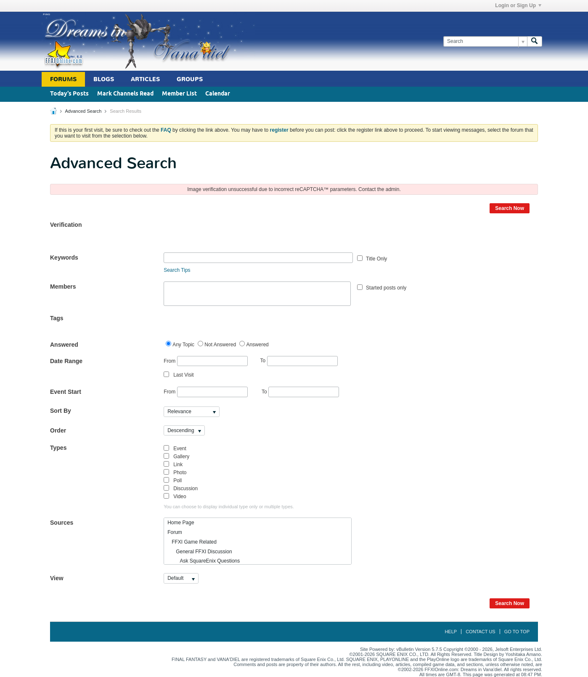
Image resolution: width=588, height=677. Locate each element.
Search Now (509, 208)
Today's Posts (69, 94)
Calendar (217, 94)
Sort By (60, 410)
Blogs (103, 79)
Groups (190, 79)
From (205, 361)
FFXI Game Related (192, 542)
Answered (64, 344)
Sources (61, 522)
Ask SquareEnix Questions (203, 561)
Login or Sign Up (518, 5)
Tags (57, 318)
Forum (174, 532)
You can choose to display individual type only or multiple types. (229, 506)
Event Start (65, 391)
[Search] (485, 41)
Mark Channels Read (125, 94)
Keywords (64, 257)
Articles (145, 79)
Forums (63, 79)
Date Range (66, 361)
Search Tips (177, 270)
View (57, 578)
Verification (66, 224)
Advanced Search (83, 111)
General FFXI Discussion (199, 552)
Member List (179, 94)
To (299, 361)
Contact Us (480, 631)
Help (451, 631)
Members (63, 286)
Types (58, 447)
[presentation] (227, 236)
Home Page (180, 523)
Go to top (517, 631)
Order (58, 430)
